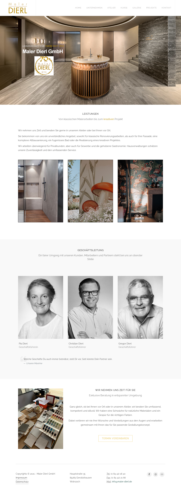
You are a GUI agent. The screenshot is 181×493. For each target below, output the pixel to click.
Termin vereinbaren (115, 438)
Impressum (21, 477)
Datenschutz (22, 481)
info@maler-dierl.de (122, 481)
